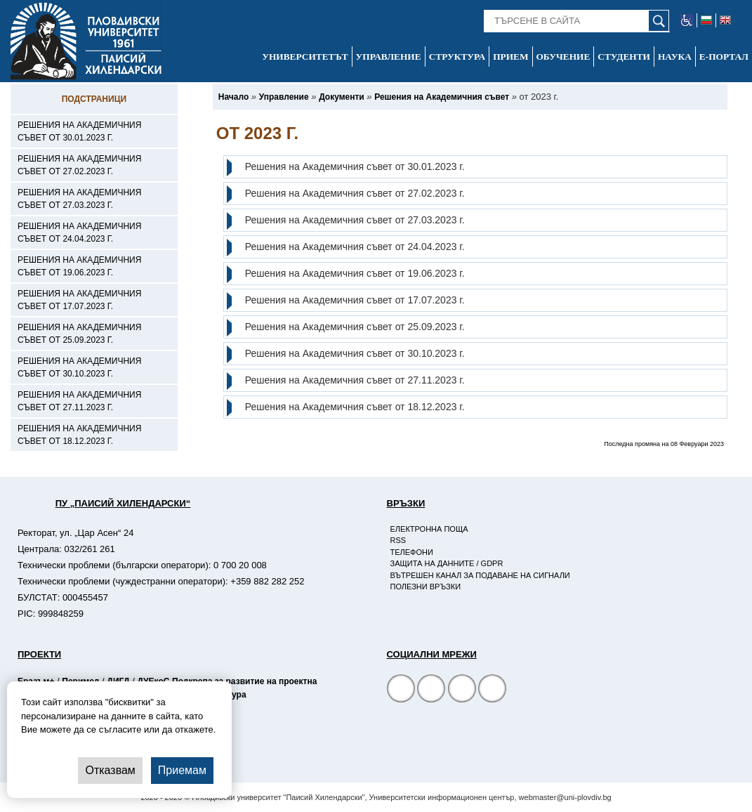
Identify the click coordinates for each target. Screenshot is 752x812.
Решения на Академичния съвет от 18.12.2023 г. (355, 406)
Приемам (182, 770)
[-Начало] (233, 97)
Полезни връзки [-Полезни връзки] (425, 586)
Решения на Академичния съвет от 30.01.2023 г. (355, 166)
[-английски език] (725, 20)
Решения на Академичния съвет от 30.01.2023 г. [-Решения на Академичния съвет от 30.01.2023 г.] (79, 131)
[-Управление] (284, 97)
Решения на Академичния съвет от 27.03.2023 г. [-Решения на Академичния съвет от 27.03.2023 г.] (79, 199)
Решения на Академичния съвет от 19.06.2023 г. (355, 273)
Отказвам (110, 770)
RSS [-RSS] (398, 540)
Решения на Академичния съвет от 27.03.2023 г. (355, 219)
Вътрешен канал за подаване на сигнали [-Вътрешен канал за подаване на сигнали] (480, 575)
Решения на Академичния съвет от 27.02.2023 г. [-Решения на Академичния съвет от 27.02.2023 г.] (79, 165)
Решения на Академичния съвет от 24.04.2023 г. (355, 246)
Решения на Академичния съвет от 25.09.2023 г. (355, 326)
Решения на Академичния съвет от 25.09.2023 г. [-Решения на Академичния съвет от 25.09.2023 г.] (79, 333)
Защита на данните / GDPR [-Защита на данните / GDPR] (446, 563)
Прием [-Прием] (510, 56)
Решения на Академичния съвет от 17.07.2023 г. (355, 300)
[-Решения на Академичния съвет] (441, 97)
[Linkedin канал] (492, 690)
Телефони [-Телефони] (411, 552)
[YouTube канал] (462, 690)
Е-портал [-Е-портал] (723, 56)
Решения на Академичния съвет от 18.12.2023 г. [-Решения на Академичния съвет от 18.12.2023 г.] (79, 435)
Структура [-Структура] (457, 56)
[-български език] (706, 20)
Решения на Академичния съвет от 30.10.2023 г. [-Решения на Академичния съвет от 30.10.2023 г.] (79, 367)
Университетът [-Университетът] (305, 56)
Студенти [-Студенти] (624, 56)
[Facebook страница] (431, 690)
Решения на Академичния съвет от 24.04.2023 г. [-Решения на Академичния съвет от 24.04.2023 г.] (79, 232)
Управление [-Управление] (388, 56)
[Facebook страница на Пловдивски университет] (401, 690)
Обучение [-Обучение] (563, 56)
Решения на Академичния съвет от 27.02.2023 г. (355, 193)
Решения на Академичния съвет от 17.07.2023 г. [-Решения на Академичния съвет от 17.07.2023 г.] (79, 300)
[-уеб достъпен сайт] (687, 20)
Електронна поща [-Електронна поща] (429, 529)
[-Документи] (341, 97)
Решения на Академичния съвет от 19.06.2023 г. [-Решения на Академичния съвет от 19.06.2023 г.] (79, 266)
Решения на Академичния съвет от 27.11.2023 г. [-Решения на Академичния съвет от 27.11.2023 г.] (79, 401)
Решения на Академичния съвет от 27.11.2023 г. (355, 380)
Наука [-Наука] (675, 56)
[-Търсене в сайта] (577, 21)
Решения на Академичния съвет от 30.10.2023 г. (355, 353)
